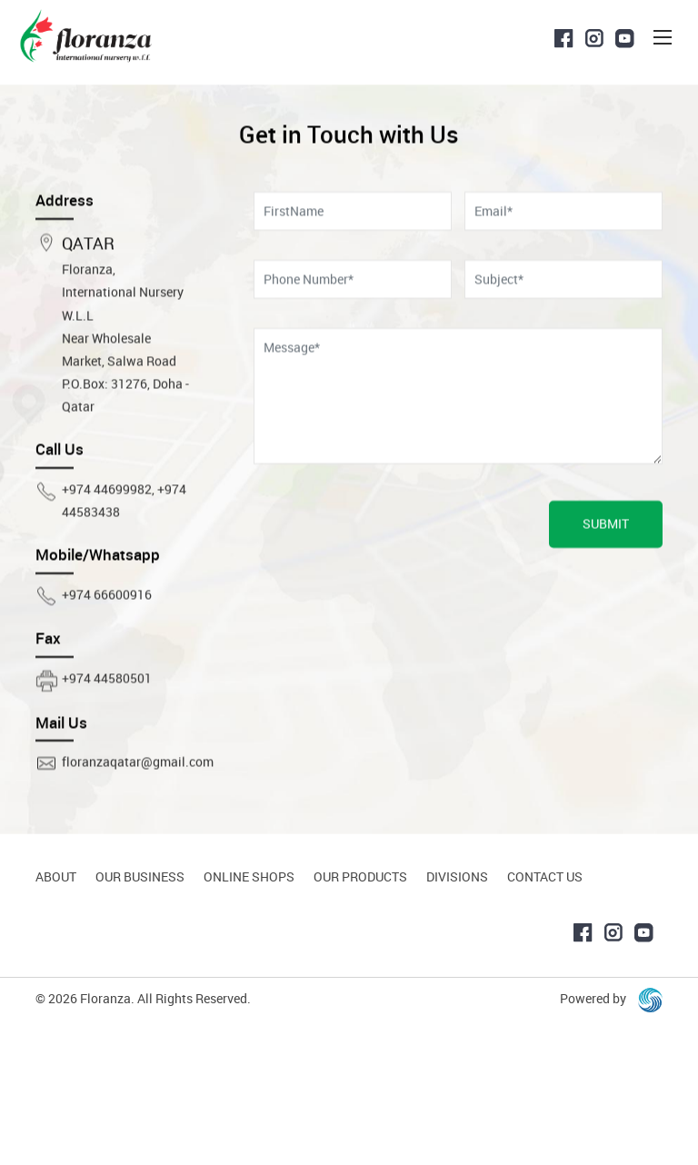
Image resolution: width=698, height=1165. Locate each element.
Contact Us (545, 876)
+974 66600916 (107, 641)
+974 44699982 (107, 535)
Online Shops (249, 876)
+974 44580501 (107, 724)
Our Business (139, 876)
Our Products (360, 876)
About (55, 876)
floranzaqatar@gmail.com (138, 808)
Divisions (457, 876)
